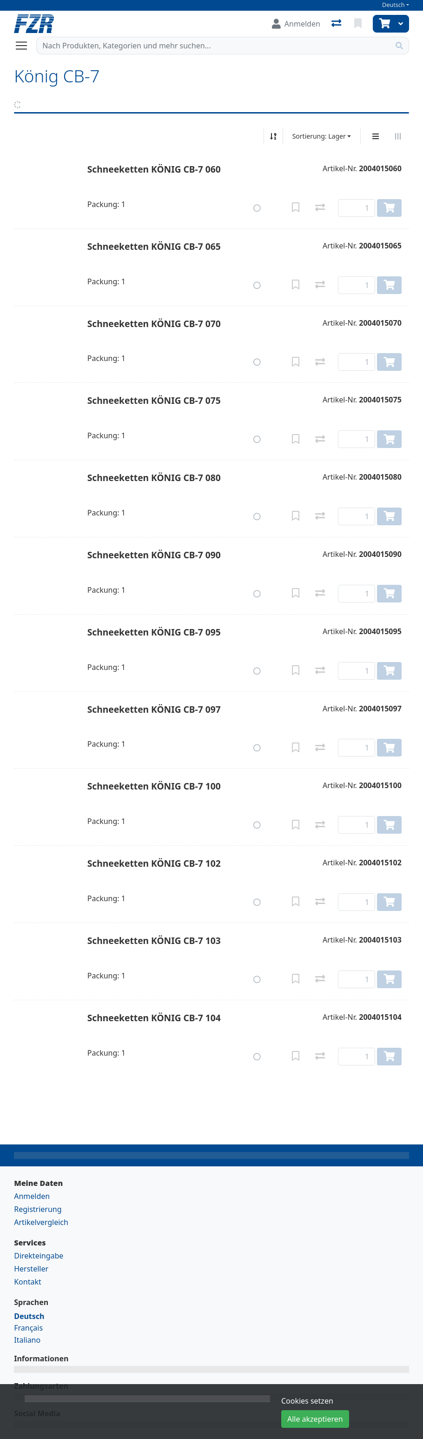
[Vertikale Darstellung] (375, 136)
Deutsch (393, 5)
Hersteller (31, 1269)
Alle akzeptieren (315, 1419)
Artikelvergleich (41, 1222)
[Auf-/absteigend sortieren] (273, 136)
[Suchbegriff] (213, 45)
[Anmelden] (296, 23)
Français (28, 1328)
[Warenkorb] (383, 24)
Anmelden (32, 1196)
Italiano (27, 1340)
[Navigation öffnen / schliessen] (25, 45)
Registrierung (37, 1209)
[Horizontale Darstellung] (398, 136)
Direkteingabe (38, 1256)
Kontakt (27, 1282)
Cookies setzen (307, 1401)
